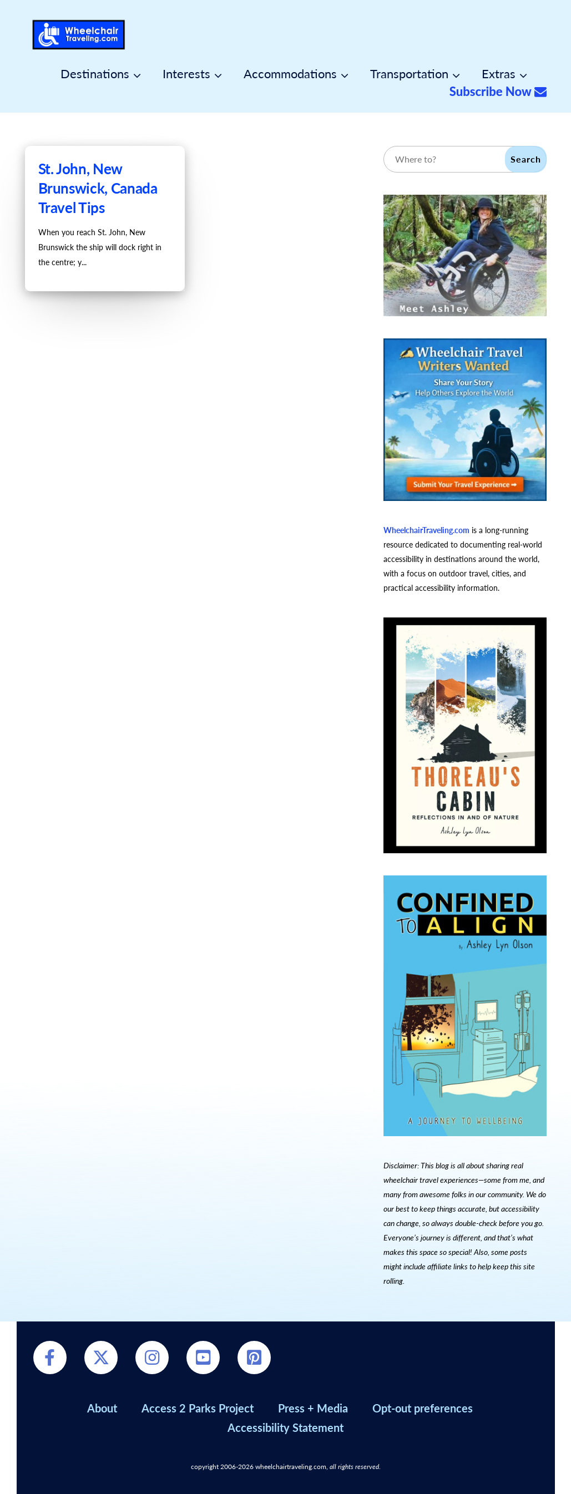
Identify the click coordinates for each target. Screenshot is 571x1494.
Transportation (409, 74)
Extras (499, 74)
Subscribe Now (498, 91)
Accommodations (290, 74)
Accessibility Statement (285, 1427)
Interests (186, 74)
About (102, 1408)
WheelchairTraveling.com (426, 530)
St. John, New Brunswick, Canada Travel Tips (98, 188)
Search (526, 159)
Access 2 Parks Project (198, 1408)
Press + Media (313, 1408)
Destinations (94, 74)
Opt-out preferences (422, 1408)
